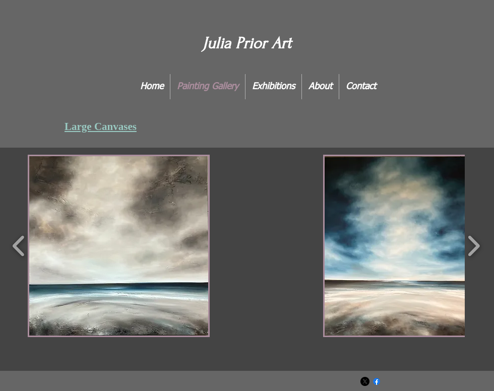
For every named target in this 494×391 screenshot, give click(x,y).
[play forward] (473, 245)
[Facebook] (376, 381)
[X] (364, 381)
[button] (119, 246)
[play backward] (19, 245)
